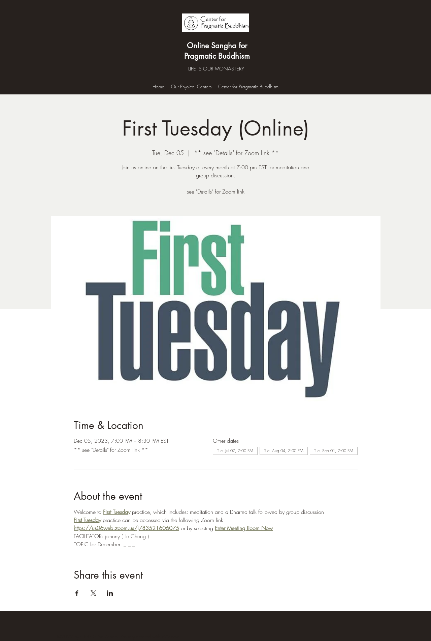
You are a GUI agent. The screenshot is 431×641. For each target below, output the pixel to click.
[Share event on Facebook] (77, 593)
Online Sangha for (217, 45)
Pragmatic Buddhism (217, 56)
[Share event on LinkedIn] (110, 593)
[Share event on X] (93, 593)
